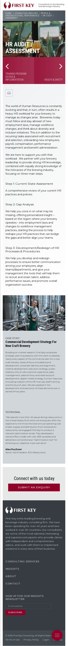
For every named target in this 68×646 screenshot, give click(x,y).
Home (8, 13)
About (10, 576)
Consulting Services (26, 13)
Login (46, 639)
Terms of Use (12, 639)
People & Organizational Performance (27, 14)
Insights (12, 568)
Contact (12, 583)
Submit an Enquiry (34, 487)
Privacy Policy (31, 639)
